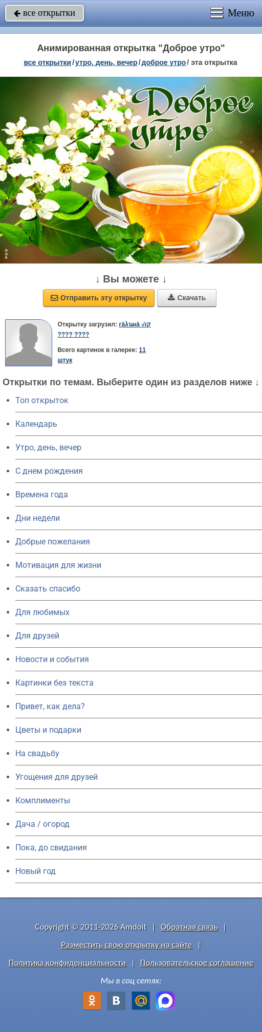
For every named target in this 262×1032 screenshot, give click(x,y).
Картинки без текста (54, 683)
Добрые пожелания (52, 541)
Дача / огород (42, 824)
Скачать (187, 298)
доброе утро (164, 62)
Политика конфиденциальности (67, 962)
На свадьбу (37, 753)
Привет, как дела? (50, 706)
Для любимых (42, 612)
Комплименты (42, 800)
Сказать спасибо (47, 589)
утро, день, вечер (106, 62)
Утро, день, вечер (48, 447)
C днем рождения (49, 471)
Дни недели (37, 518)
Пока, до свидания (51, 847)
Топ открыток (42, 400)
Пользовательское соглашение (196, 962)
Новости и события (52, 659)
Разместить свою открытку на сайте (126, 944)
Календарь (36, 424)
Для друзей (37, 636)
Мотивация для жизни (58, 565)
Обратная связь (189, 926)
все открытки (44, 13)
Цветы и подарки (48, 730)
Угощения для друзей (56, 777)
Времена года (41, 494)
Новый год (35, 871)
